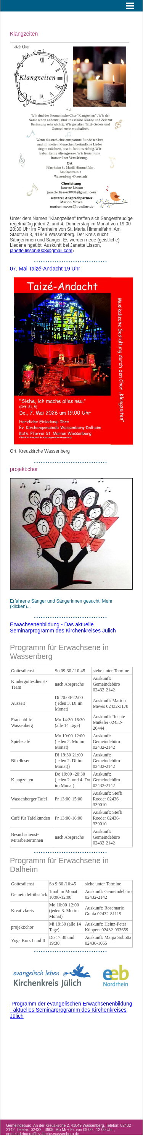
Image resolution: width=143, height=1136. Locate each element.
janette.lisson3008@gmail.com (41, 250)
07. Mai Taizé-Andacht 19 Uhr (45, 269)
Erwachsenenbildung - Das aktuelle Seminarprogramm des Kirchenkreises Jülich (63, 627)
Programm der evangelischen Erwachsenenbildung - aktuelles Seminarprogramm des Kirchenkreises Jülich (71, 1010)
